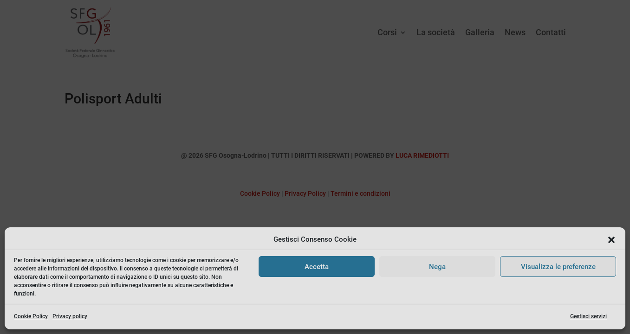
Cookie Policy (31, 316)
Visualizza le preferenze (558, 267)
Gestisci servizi (588, 316)
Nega (437, 267)
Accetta (317, 267)
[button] (611, 239)
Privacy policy (69, 316)
